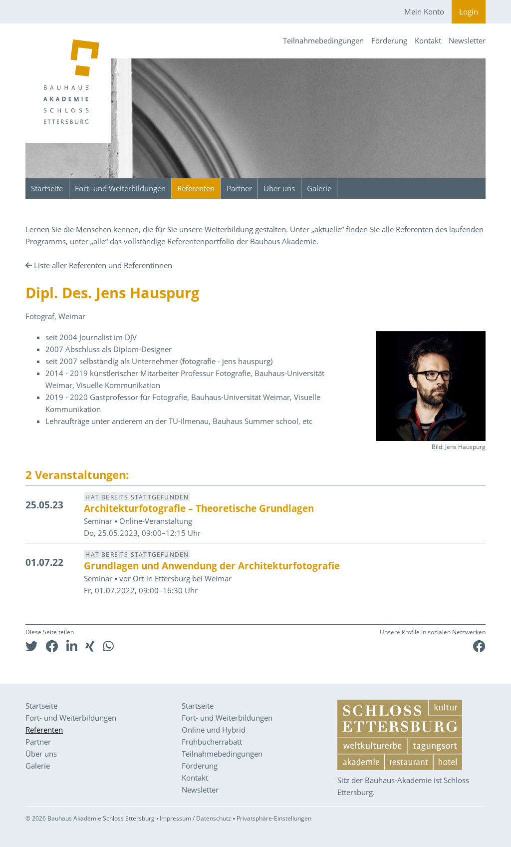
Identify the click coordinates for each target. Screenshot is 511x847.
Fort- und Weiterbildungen (120, 188)
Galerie (319, 188)
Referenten (196, 188)
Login (468, 11)
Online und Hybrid (214, 730)
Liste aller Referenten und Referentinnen (103, 265)
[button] (31, 646)
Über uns (279, 188)
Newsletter (467, 40)
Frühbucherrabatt (212, 742)
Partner (239, 188)
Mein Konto (424, 11)
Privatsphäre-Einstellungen (274, 818)
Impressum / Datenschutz (195, 818)
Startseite (47, 188)
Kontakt (428, 40)
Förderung (389, 40)
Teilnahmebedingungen (323, 40)
